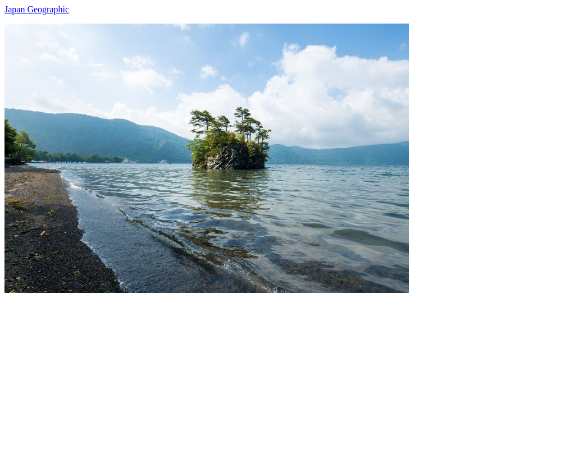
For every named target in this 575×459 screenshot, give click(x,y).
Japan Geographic (36, 9)
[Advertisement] (287, 371)
